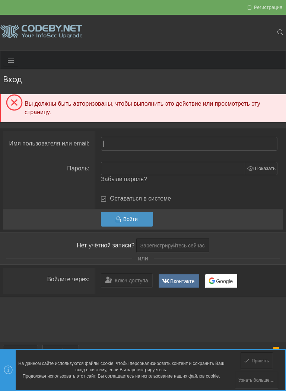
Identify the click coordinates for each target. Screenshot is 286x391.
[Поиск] (280, 32)
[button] (10, 60)
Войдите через (67, 279)
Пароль (77, 168)
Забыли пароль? (124, 179)
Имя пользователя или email (48, 143)
